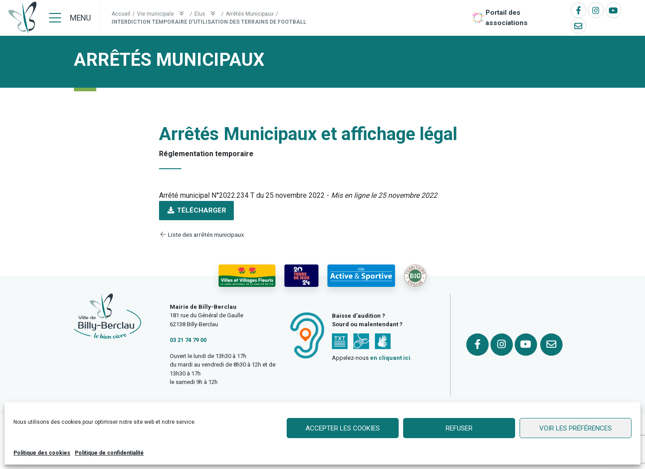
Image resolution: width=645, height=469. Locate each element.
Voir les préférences (575, 428)
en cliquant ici (390, 357)
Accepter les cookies (342, 428)
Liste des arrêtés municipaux (201, 234)
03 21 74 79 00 (188, 340)
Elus (206, 13)
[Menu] (70, 18)
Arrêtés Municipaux (250, 14)
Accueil (121, 14)
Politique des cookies (41, 453)
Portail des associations (507, 18)
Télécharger (196, 210)
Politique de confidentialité (109, 453)
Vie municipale (162, 13)
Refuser (459, 428)
